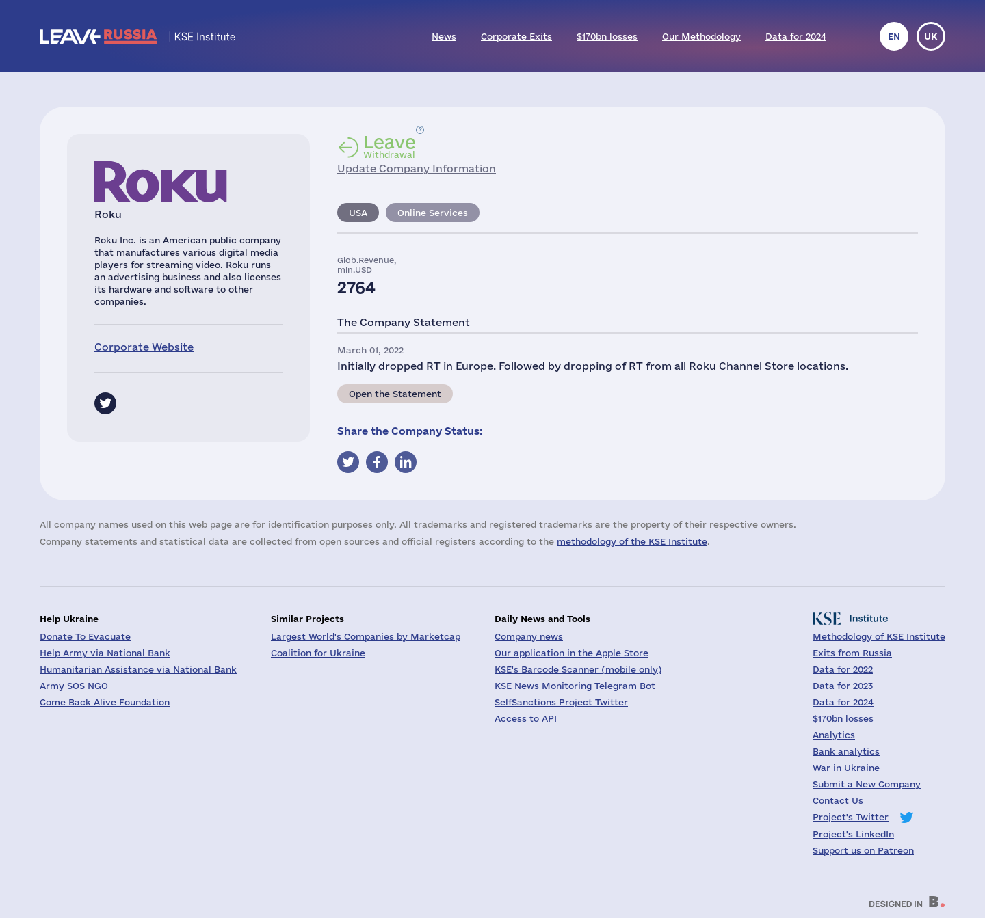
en (894, 36)
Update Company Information (416, 168)
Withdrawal (389, 146)
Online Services (432, 212)
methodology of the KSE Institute (632, 541)
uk (931, 36)
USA (358, 212)
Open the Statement (395, 394)
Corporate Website (144, 347)
